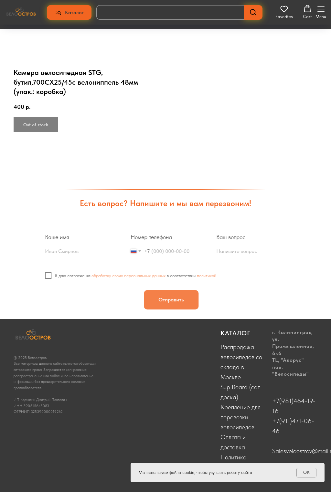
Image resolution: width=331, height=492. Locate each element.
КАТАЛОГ (235, 333)
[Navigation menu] (320, 12)
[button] (284, 12)
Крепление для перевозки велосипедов (240, 417)
